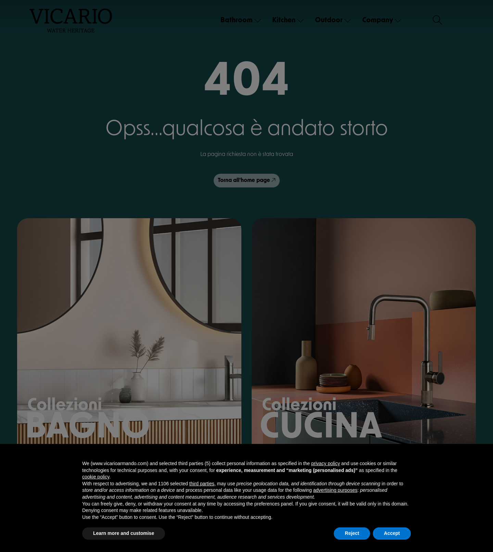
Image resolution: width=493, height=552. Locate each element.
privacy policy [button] (325, 463)
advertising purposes (335, 490)
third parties (201, 483)
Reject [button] (352, 533)
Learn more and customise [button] (123, 533)
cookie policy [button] (95, 476)
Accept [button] (392, 533)
